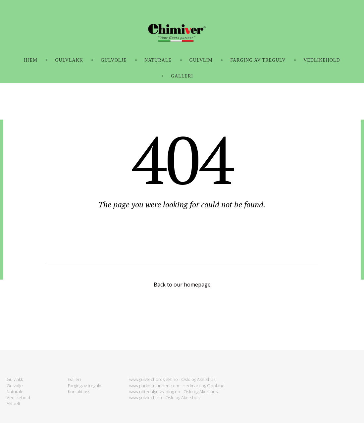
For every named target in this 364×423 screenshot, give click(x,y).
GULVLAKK (69, 60)
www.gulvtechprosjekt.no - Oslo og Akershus (172, 379)
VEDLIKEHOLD (321, 60)
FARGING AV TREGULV (258, 60)
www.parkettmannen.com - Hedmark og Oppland (177, 386)
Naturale (15, 392)
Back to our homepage (182, 284)
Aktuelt (13, 403)
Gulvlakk (15, 379)
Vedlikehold (18, 397)
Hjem (30, 60)
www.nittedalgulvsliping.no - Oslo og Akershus (173, 392)
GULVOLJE (114, 60)
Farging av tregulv (84, 386)
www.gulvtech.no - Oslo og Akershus (164, 397)
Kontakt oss (79, 392)
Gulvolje (15, 386)
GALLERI (182, 76)
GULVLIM (201, 60)
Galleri (74, 379)
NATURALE (158, 60)
